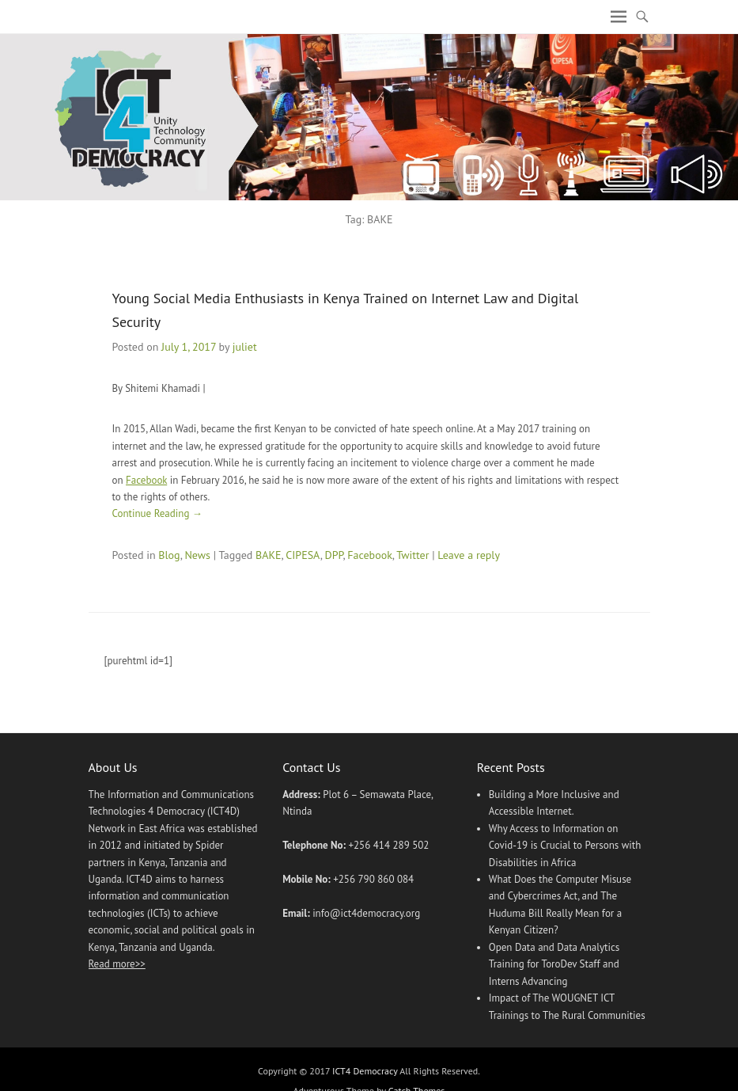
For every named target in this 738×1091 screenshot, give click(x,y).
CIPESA (303, 555)
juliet (245, 347)
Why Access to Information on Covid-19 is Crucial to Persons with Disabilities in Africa (565, 845)
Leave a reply (468, 555)
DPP (333, 555)
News (197, 555)
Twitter (412, 555)
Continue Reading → (157, 513)
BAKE (268, 555)
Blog (169, 555)
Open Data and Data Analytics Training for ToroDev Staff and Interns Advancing (554, 964)
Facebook (146, 480)
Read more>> (117, 964)
